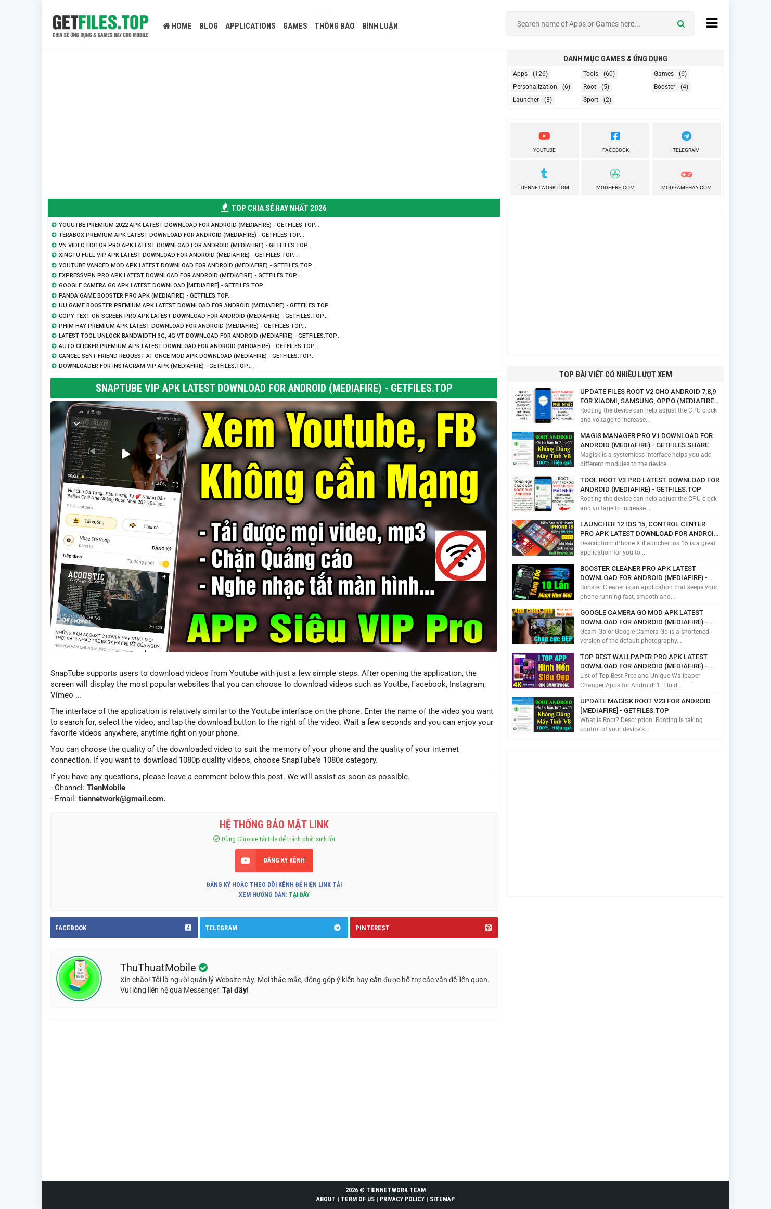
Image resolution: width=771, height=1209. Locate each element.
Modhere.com (615, 177)
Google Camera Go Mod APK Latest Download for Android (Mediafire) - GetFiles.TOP (644, 618)
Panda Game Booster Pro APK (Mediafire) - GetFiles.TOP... (146, 295)
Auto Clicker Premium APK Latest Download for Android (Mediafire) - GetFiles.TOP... (188, 346)
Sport (590, 100)
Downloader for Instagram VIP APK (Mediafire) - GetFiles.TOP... (155, 366)
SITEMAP (442, 1199)
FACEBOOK (126, 927)
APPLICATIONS (250, 26)
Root (589, 87)
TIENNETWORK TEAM (396, 1190)
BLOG (208, 26)
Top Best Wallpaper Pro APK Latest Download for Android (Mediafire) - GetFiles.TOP (644, 662)
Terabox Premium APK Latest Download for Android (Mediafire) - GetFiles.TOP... (181, 234)
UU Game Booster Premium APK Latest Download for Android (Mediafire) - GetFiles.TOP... (195, 305)
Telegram (686, 140)
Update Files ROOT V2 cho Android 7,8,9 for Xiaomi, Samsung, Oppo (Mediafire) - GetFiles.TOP (648, 397)
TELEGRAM (276, 927)
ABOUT (326, 1199)
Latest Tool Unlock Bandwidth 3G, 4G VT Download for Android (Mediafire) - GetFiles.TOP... (200, 335)
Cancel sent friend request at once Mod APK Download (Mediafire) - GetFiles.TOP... (187, 356)
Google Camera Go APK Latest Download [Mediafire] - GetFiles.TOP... (163, 285)
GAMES (295, 26)
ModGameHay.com (686, 177)
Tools (590, 74)
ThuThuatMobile (159, 967)
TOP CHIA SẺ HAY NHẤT (274, 208)
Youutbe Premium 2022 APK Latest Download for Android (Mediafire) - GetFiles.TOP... (189, 225)
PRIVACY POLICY (402, 1199)
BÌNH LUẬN (380, 26)
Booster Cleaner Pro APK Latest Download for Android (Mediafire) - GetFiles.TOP (644, 573)
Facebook (615, 140)
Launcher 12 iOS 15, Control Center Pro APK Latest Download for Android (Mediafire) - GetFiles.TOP (649, 529)
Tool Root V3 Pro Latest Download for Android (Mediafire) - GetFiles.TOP (649, 484)
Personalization (535, 87)
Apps (520, 74)
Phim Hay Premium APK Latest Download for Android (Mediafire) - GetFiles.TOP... (182, 326)
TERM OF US (358, 1199)
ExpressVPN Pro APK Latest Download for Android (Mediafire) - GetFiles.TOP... (180, 275)
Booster (664, 87)
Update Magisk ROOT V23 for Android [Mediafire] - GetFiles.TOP (645, 705)
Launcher (526, 100)
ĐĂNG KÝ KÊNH (284, 860)
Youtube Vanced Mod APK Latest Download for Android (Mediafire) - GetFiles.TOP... (187, 265)
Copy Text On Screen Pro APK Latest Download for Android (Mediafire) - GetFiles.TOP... (193, 316)
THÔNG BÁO (335, 26)
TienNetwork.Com (544, 177)
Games (664, 74)
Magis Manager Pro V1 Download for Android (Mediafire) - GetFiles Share (646, 440)
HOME (177, 26)
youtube (544, 140)
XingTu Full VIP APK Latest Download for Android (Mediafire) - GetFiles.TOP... (178, 255)
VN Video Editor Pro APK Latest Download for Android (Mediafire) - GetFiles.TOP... (185, 245)
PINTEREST (426, 927)
